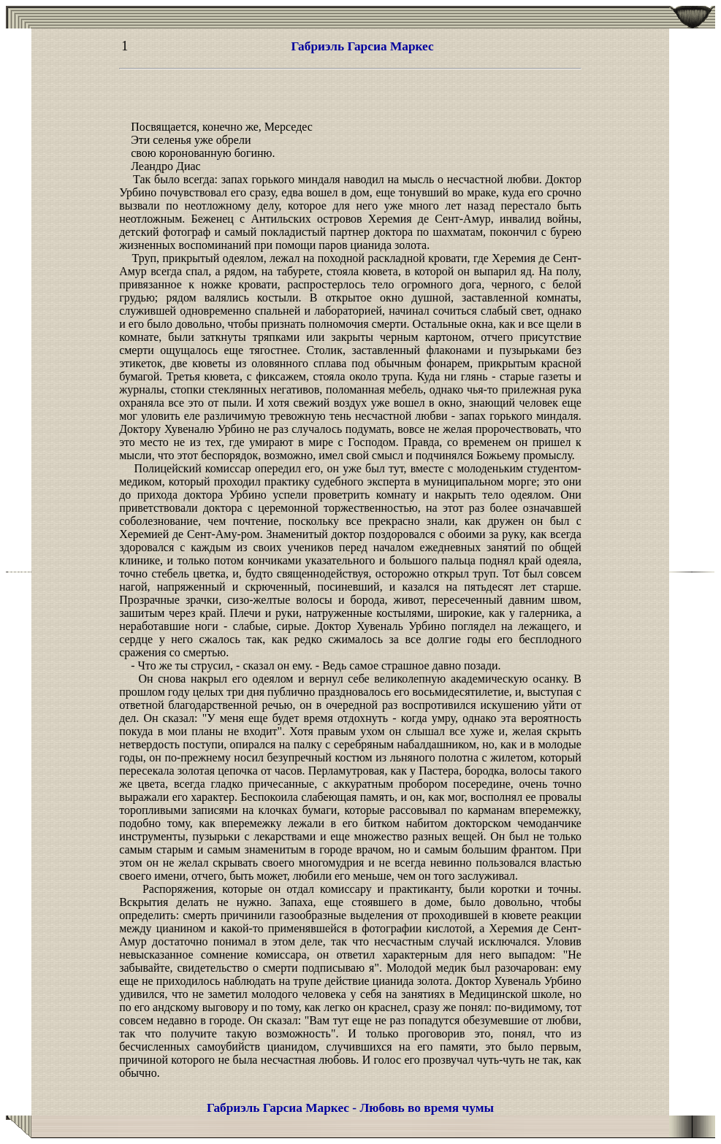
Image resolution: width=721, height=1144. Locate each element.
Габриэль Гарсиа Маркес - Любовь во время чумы (350, 1108)
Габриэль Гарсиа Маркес (362, 46)
